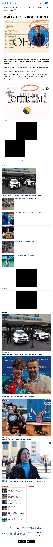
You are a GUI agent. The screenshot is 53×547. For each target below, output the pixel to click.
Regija (25, 7)
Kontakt (38, 535)
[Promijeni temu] (46, 3)
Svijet (30, 7)
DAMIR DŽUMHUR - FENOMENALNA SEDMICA (16, 439)
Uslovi (29, 534)
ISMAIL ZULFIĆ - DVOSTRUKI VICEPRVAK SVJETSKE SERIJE (28, 212)
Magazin (6, 10)
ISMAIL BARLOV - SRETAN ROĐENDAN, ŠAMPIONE (26, 241)
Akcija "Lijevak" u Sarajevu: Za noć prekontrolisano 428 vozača (22, 195)
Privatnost (30, 535)
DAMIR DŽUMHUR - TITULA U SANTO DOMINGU (25, 255)
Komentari (46, 7)
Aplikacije (38, 534)
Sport (34, 7)
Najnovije (15, 7)
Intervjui (40, 7)
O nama (29, 532)
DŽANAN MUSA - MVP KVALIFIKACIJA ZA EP (24, 227)
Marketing (38, 532)
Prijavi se (16, 9)
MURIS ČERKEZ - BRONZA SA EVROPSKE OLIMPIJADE (27, 198)
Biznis (11, 10)
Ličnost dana (6, 315)
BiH (20, 7)
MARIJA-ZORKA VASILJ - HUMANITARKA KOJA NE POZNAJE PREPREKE (25, 482)
